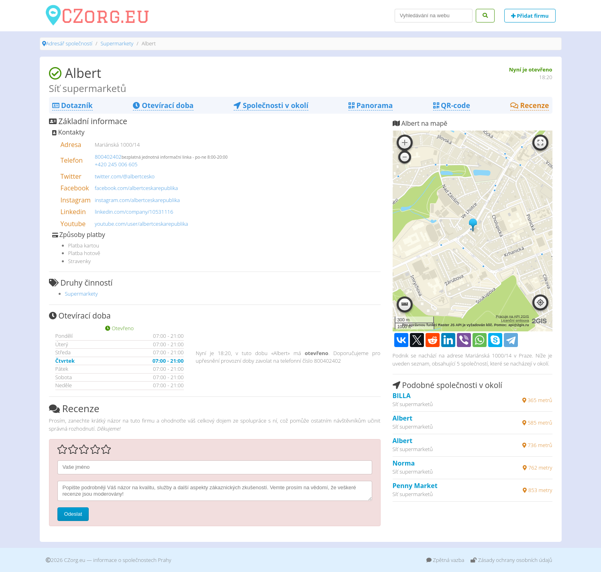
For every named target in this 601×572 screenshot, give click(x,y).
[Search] (434, 15)
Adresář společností (69, 43)
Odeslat (73, 514)
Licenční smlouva (515, 321)
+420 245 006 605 (116, 164)
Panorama (370, 105)
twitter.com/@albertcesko (125, 176)
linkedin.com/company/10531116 (134, 211)
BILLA (402, 395)
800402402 (108, 156)
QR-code (451, 105)
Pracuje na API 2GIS (512, 317)
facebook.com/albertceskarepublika (136, 188)
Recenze (529, 105)
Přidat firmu (530, 15)
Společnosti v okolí (271, 105)
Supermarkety (116, 43)
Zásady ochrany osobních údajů (511, 560)
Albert (403, 418)
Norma (404, 463)
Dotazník (72, 105)
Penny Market (415, 485)
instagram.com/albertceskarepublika (137, 200)
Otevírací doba (163, 105)
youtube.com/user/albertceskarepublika (141, 223)
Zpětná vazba (445, 560)
